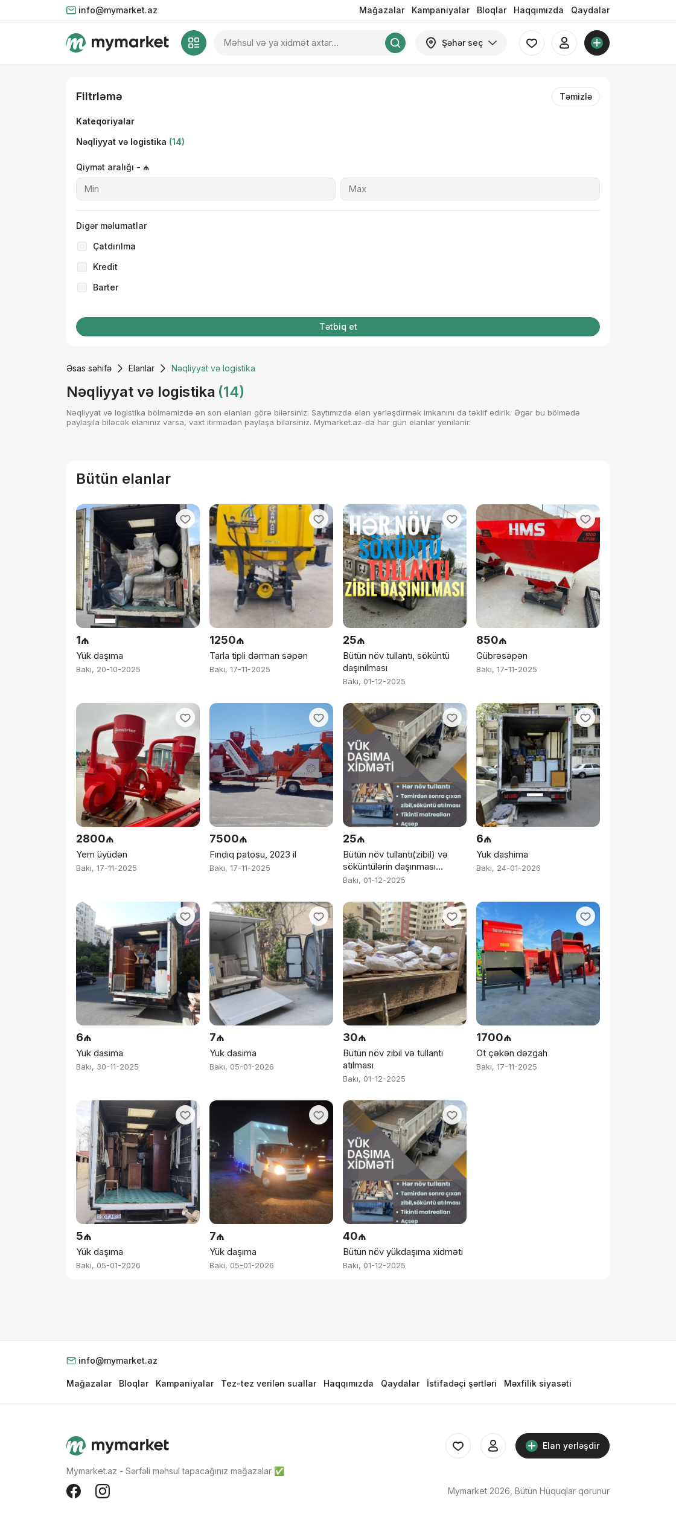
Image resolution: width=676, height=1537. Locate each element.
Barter (105, 287)
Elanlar (142, 368)
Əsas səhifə (89, 368)
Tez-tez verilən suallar (268, 1383)
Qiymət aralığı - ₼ (112, 167)
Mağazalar (381, 10)
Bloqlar (491, 10)
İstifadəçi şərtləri (462, 1383)
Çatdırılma (114, 246)
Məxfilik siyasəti (538, 1383)
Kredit (105, 267)
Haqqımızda (539, 10)
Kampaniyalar (441, 10)
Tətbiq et (338, 326)
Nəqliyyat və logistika (130, 141)
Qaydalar (590, 10)
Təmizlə (576, 96)
